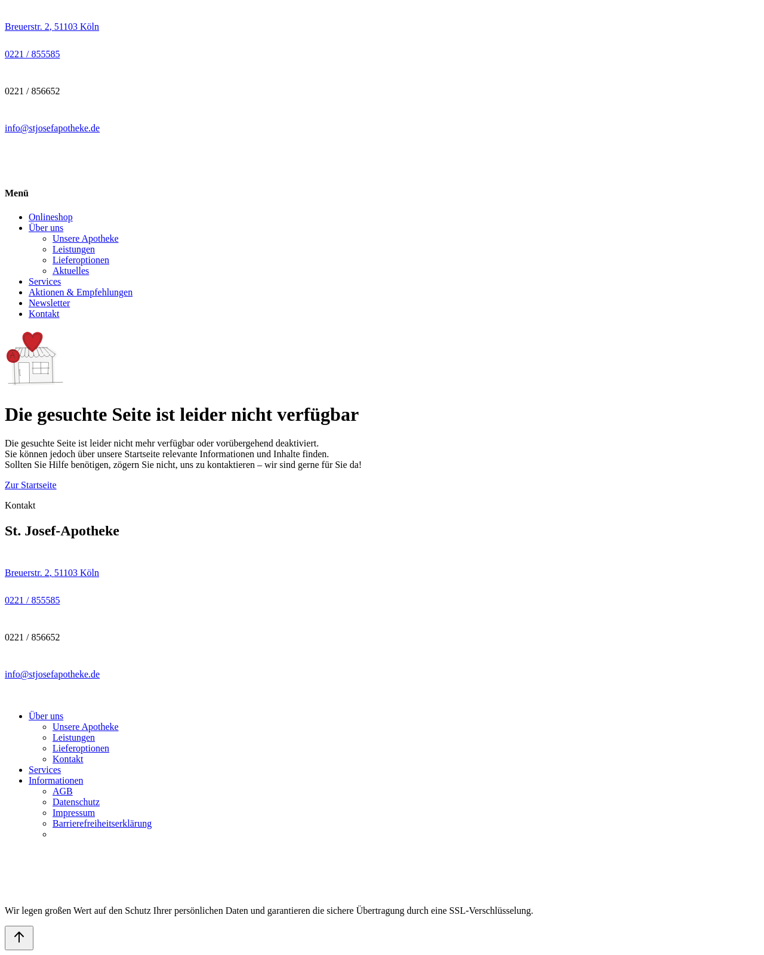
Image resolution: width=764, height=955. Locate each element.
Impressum (74, 813)
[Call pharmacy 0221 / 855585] (32, 54)
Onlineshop (51, 217)
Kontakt (44, 314)
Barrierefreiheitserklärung (102, 823)
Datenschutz (76, 802)
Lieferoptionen (81, 260)
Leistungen (74, 249)
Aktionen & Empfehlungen (81, 292)
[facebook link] (14, 149)
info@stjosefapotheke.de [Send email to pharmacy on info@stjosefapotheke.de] (52, 128)
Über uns (46, 228)
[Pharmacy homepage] (382, 170)
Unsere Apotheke (86, 238)
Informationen (56, 780)
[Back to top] (19, 938)
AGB (63, 791)
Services (45, 281)
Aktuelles (71, 271)
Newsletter (49, 303)
